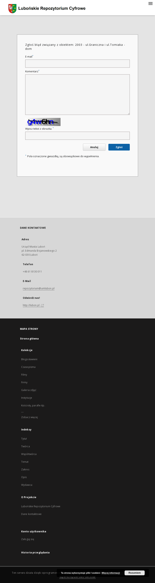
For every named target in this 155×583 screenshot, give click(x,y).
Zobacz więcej (29, 417)
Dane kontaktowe (31, 514)
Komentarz (32, 71)
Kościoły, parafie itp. (33, 405)
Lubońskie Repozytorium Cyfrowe (41, 506)
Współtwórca (29, 454)
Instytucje (26, 397)
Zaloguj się (27, 539)
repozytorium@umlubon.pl (38, 288)
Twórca (25, 446)
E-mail (29, 56)
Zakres (25, 469)
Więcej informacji (111, 573)
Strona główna (29, 338)
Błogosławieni (29, 359)
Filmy (24, 374)
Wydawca (26, 485)
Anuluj (94, 147)
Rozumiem (135, 572)
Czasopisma (28, 367)
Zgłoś (119, 147)
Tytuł (24, 438)
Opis (24, 477)
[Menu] (150, 3)
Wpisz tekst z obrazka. (39, 128)
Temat (25, 461)
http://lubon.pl (33, 305)
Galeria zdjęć (29, 390)
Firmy (24, 382)
